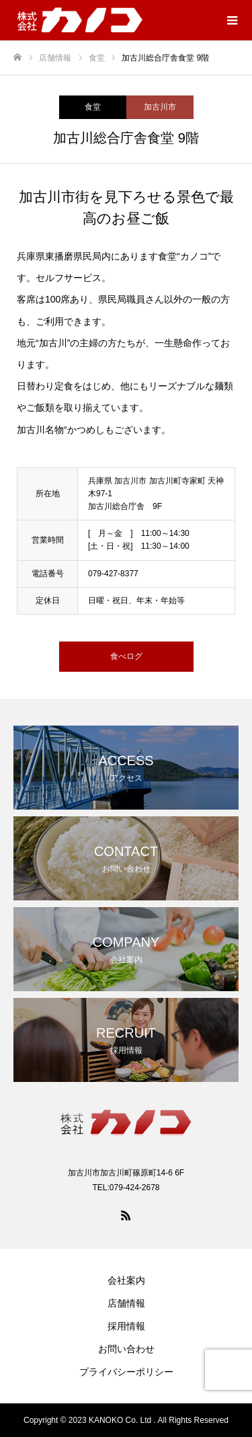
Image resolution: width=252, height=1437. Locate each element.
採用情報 (126, 1326)
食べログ (126, 656)
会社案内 (126, 1280)
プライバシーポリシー (126, 1371)
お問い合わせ (126, 1349)
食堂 (93, 107)
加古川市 (160, 107)
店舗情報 (126, 1303)
